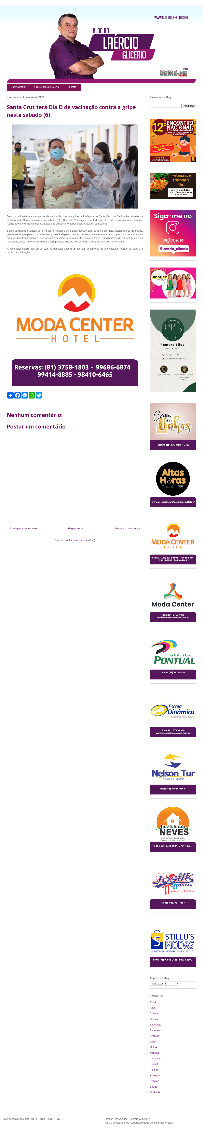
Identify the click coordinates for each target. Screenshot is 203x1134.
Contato (71, 87)
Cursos (154, 1019)
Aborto (153, 1002)
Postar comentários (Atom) (80, 540)
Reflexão (155, 1075)
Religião (154, 1081)
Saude (153, 1086)
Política (154, 1069)
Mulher (154, 1047)
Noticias (154, 1052)
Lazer (153, 1041)
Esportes (155, 1030)
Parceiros (155, 1058)
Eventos (154, 1035)
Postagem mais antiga (127, 528)
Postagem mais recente (23, 528)
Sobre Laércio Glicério (46, 87)
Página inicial (18, 87)
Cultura (154, 1013)
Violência (155, 1092)
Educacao (155, 1024)
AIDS (153, 1007)
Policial (154, 1064)
